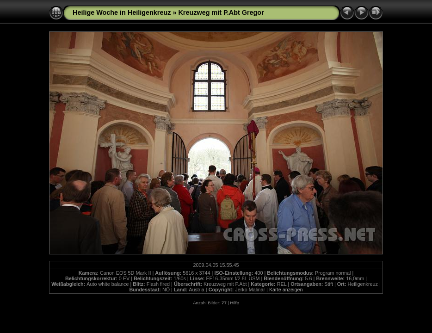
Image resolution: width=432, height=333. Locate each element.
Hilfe (234, 302)
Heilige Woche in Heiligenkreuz (122, 12)
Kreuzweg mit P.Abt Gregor (221, 12)
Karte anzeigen (286, 289)
